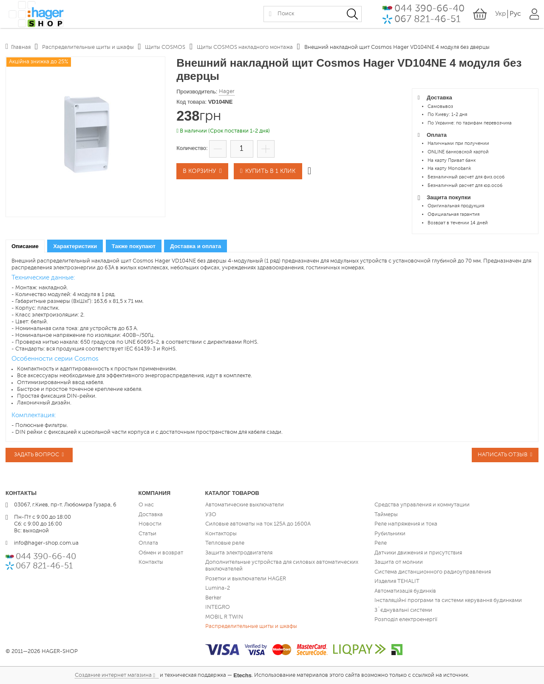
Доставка (151, 514)
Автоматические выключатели (244, 505)
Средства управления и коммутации (422, 505)
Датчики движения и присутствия (418, 552)
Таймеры (386, 514)
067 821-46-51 (427, 22)
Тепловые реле (224, 543)
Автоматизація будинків (405, 591)
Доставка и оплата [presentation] (195, 246)
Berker (213, 597)
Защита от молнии (398, 562)
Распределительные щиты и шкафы (251, 626)
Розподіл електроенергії (405, 619)
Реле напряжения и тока (405, 524)
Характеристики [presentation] (75, 246)
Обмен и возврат (161, 552)
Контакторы (221, 533)
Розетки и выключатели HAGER (245, 578)
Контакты (151, 562)
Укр (500, 16)
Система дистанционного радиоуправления (432, 571)
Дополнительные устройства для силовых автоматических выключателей (281, 566)
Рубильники (389, 533)
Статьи (147, 533)
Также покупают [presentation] (134, 246)
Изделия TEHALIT (396, 581)
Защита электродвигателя (238, 552)
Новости (150, 524)
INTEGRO (217, 607)
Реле (380, 543)
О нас (146, 505)
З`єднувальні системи (403, 610)
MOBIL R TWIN (224, 616)
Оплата (148, 543)
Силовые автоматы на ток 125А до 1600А (258, 524)
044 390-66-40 (429, 11)
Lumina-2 (217, 588)
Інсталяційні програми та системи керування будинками (448, 600)
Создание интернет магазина (113, 675)
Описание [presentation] (25, 246)
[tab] (25, 246)
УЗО (210, 514)
